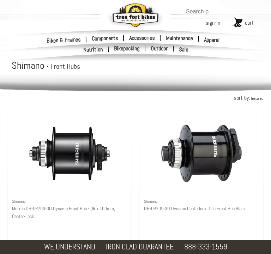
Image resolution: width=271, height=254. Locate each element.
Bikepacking (126, 49)
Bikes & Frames (64, 40)
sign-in (213, 22)
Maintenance (179, 38)
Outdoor (159, 49)
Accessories (142, 38)
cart (249, 22)
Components (105, 38)
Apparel (212, 40)
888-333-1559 (205, 247)
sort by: (248, 98)
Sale (183, 50)
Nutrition (93, 50)
